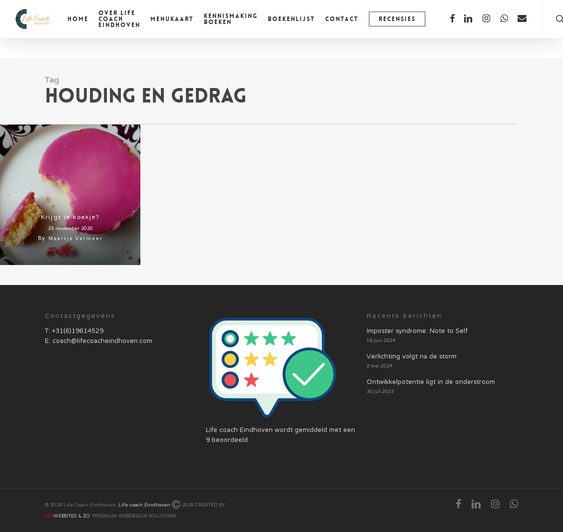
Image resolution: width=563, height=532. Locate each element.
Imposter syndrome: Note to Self (417, 331)
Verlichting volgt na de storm (412, 357)
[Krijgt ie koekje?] (70, 194)
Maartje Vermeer (75, 238)
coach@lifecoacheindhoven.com (102, 341)
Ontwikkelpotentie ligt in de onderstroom (431, 383)
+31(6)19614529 (77, 331)
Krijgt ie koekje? (70, 217)
